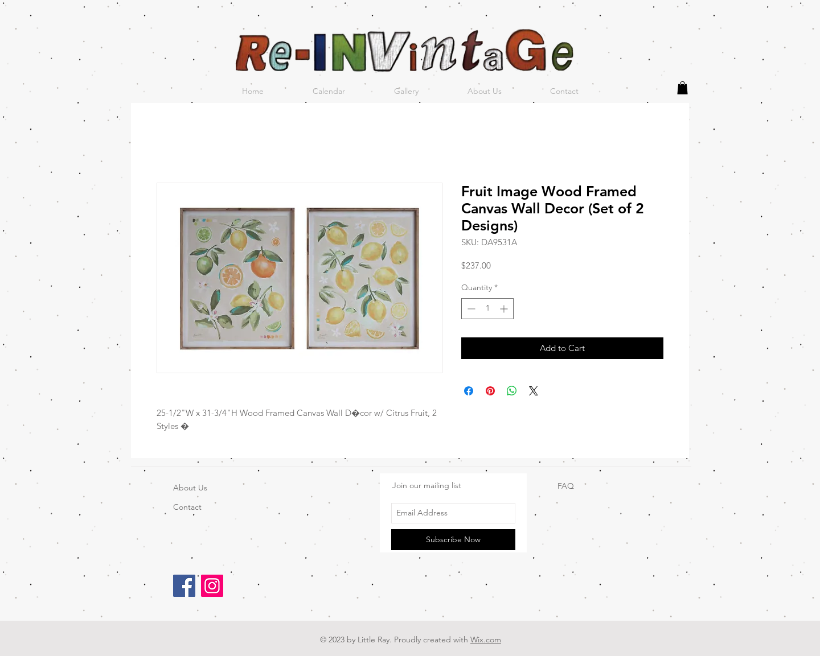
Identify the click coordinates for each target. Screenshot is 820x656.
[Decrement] (470, 309)
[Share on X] (533, 391)
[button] (682, 87)
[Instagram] (212, 586)
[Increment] (505, 309)
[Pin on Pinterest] (490, 391)
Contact (187, 507)
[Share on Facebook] (468, 391)
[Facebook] (184, 586)
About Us (190, 487)
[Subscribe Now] (453, 539)
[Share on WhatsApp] (512, 391)
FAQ (565, 486)
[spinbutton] (487, 309)
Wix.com (485, 639)
